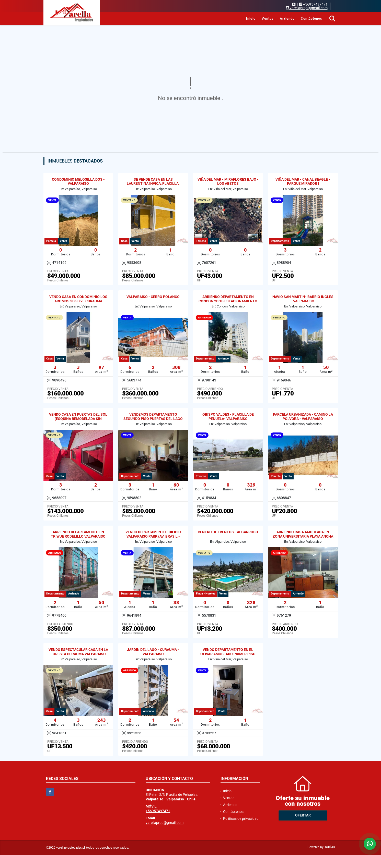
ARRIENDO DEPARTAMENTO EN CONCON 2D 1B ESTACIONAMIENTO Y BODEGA (228, 301)
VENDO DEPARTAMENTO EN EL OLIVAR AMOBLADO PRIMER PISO (228, 652)
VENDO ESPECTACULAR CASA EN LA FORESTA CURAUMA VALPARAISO (78, 652)
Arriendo (287, 18)
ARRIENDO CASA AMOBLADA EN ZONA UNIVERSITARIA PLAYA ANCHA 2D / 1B (303, 536)
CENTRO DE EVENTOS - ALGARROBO (228, 532)
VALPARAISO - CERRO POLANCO (153, 297)
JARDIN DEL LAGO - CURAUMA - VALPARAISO (153, 652)
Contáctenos (311, 18)
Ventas (268, 18)
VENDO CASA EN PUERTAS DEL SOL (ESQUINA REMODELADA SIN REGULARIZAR (78, 418)
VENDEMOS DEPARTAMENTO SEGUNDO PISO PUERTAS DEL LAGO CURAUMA (153, 418)
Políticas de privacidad (241, 818)
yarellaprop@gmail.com (164, 823)
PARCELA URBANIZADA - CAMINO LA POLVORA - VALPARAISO (303, 416)
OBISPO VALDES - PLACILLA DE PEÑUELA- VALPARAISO (228, 416)
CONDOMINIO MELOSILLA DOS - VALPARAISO (78, 181)
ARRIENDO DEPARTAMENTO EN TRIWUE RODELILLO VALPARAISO (78, 534)
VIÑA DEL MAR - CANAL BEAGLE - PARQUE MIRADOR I (302, 181)
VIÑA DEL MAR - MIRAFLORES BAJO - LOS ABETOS (228, 181)
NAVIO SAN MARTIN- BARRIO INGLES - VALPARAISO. (302, 299)
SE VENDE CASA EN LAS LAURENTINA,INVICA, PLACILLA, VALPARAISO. (153, 183)
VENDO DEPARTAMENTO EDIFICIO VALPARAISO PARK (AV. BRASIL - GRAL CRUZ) (153, 536)
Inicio (251, 18)
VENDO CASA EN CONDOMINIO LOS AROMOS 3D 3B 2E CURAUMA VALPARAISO (78, 301)
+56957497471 (315, 4)
